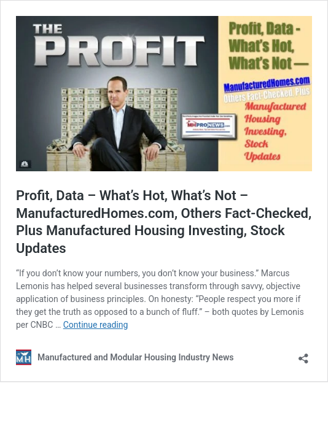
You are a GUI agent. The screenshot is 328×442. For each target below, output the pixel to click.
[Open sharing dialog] (303, 354)
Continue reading (95, 325)
